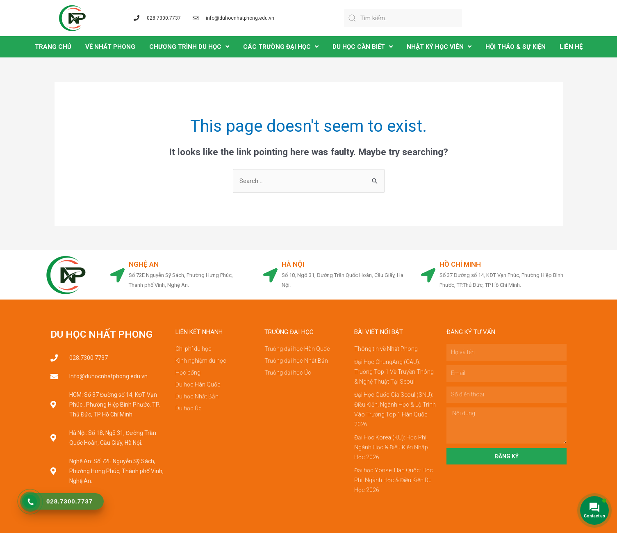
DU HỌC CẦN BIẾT (362, 46)
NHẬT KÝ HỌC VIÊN (439, 46)
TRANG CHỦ (53, 46)
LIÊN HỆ (571, 46)
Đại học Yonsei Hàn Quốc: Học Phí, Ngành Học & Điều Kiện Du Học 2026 (393, 480)
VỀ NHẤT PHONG (110, 46)
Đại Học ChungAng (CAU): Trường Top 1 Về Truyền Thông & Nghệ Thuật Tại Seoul (394, 372)
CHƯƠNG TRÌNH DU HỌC (189, 46)
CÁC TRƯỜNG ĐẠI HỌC (281, 46)
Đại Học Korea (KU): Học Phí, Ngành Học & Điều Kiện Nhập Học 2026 (391, 447)
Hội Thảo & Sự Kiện (515, 46)
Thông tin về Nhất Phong (386, 348)
